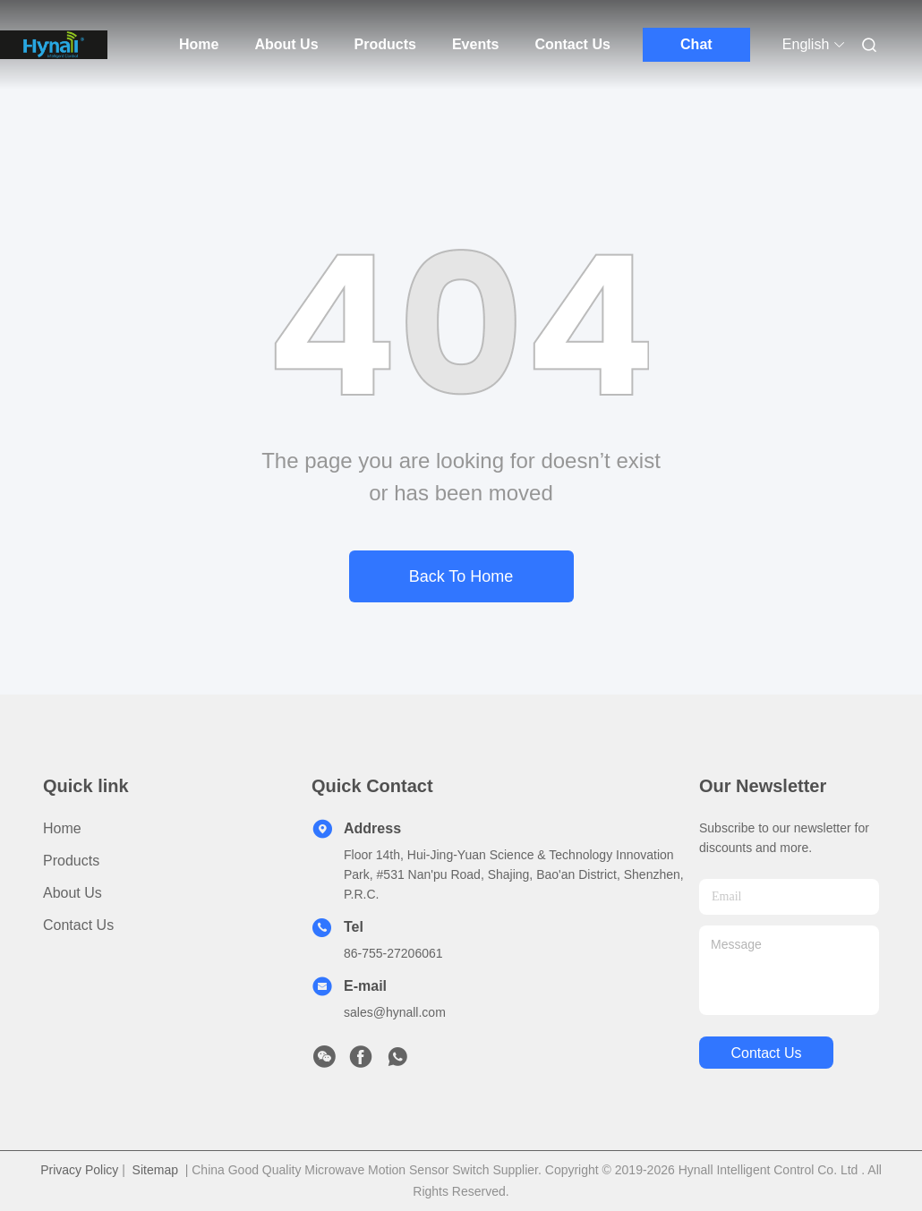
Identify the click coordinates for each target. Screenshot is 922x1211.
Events (475, 44)
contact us (765, 1053)
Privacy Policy (79, 1170)
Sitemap (155, 1170)
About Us (286, 44)
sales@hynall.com (395, 1012)
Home (198, 44)
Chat (696, 44)
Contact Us (572, 44)
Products (385, 44)
